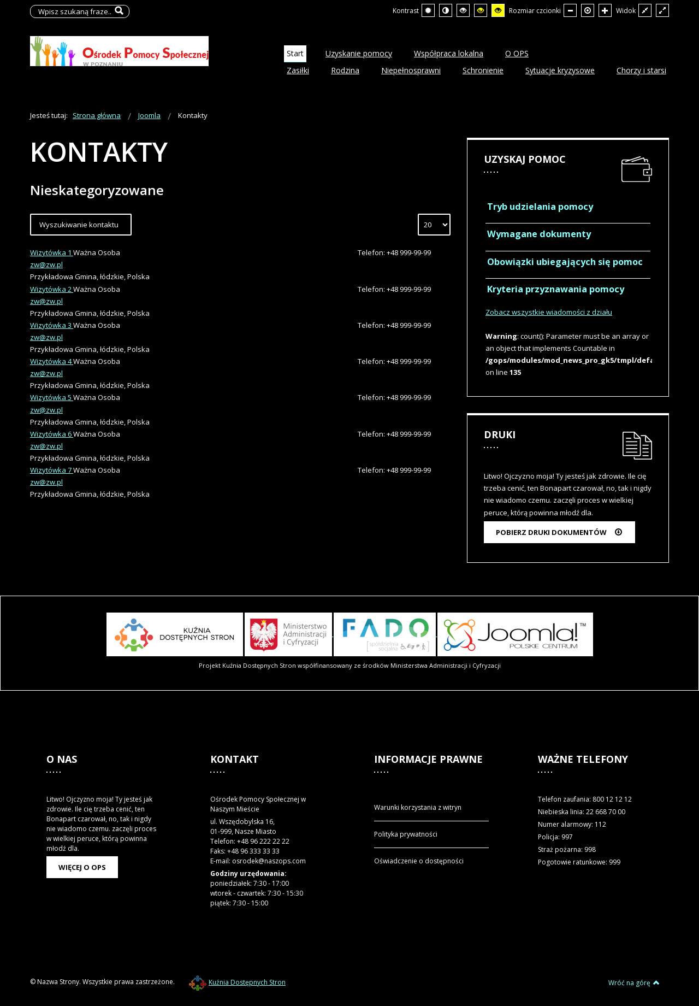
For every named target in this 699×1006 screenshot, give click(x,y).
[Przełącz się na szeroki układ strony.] (662, 10)
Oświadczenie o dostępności (419, 861)
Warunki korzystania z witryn (417, 807)
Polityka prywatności (405, 834)
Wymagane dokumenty (539, 234)
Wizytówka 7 (51, 470)
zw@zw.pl (46, 264)
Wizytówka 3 (51, 325)
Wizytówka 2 (51, 289)
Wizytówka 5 (51, 397)
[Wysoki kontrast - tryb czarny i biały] (463, 10)
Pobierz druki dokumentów (559, 532)
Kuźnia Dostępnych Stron (237, 982)
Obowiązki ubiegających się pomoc (565, 262)
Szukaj (118, 11)
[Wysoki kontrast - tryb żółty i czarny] (498, 10)
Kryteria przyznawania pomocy (555, 289)
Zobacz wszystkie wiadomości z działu (548, 312)
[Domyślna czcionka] (587, 10)
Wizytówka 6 (51, 434)
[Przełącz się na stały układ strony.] (644, 10)
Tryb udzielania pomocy (540, 207)
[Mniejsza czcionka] (570, 10)
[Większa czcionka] (605, 10)
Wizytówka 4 (51, 361)
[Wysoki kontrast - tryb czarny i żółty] (480, 10)
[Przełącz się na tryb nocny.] (445, 10)
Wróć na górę (634, 982)
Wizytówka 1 (51, 252)
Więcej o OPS (82, 867)
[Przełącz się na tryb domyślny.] (428, 10)
